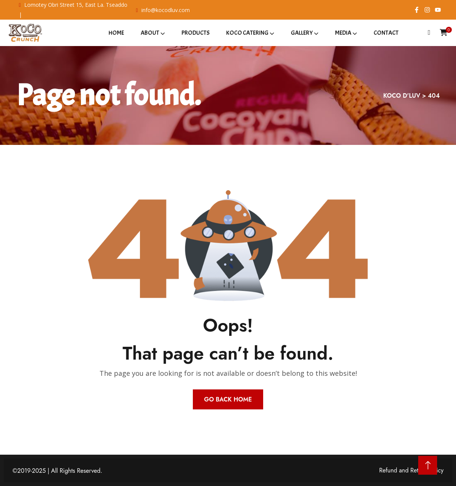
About (150, 33)
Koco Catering (247, 33)
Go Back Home (228, 399)
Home (116, 33)
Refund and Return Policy (411, 470)
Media (343, 33)
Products (195, 33)
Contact (386, 33)
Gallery (302, 33)
